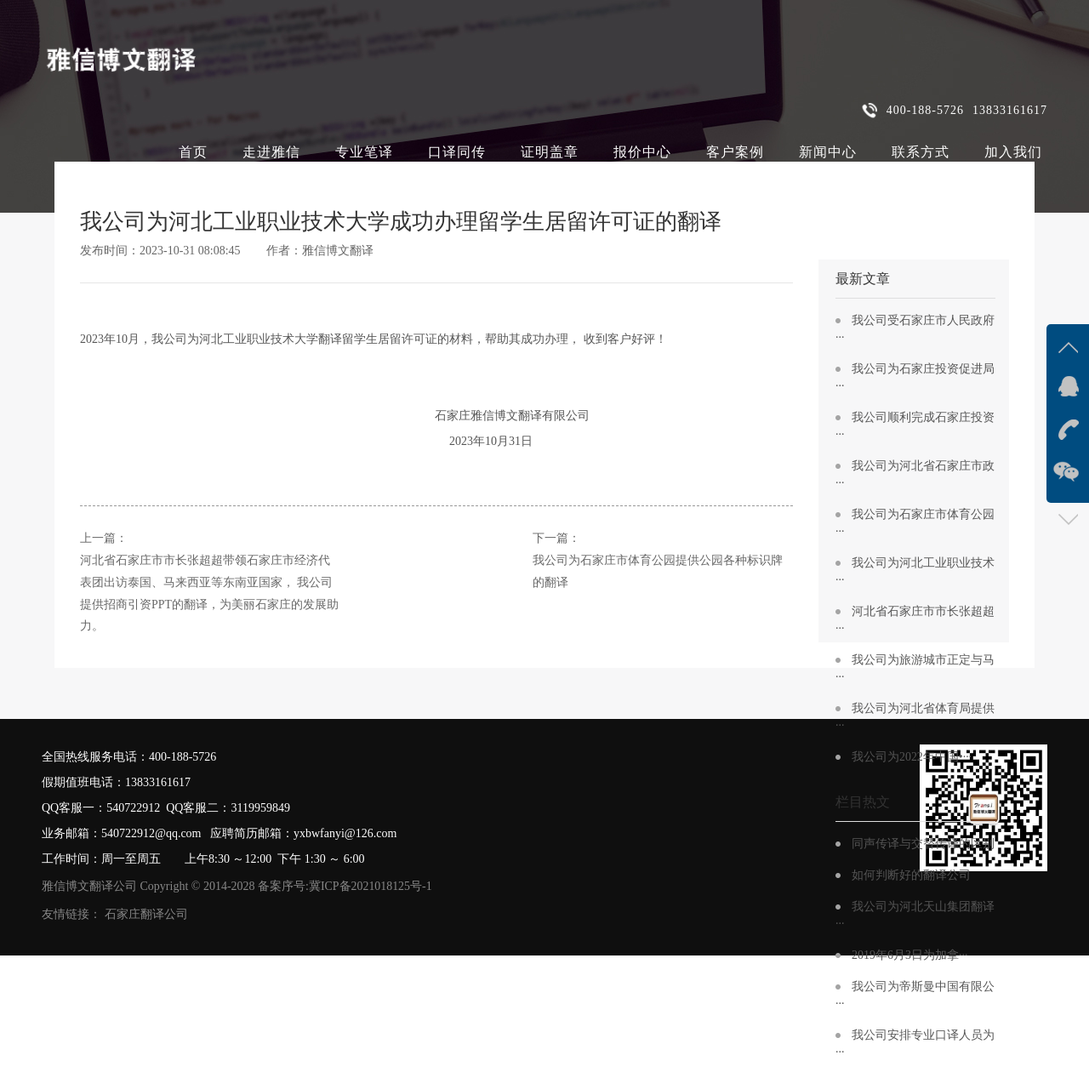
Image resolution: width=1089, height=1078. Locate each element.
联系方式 (920, 152)
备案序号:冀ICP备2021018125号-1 (345, 886)
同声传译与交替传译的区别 (923, 843)
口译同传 (457, 152)
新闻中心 (828, 152)
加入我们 (1013, 152)
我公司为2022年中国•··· (912, 756)
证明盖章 (550, 152)
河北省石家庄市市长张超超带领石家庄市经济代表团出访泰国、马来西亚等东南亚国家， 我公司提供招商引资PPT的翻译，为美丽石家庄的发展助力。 (209, 593)
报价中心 (642, 152)
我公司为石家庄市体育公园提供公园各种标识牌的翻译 (658, 571)
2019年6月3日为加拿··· (910, 955)
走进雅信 (271, 152)
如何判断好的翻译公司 (911, 875)
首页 (193, 152)
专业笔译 (364, 152)
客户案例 (735, 152)
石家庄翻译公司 (146, 914)
